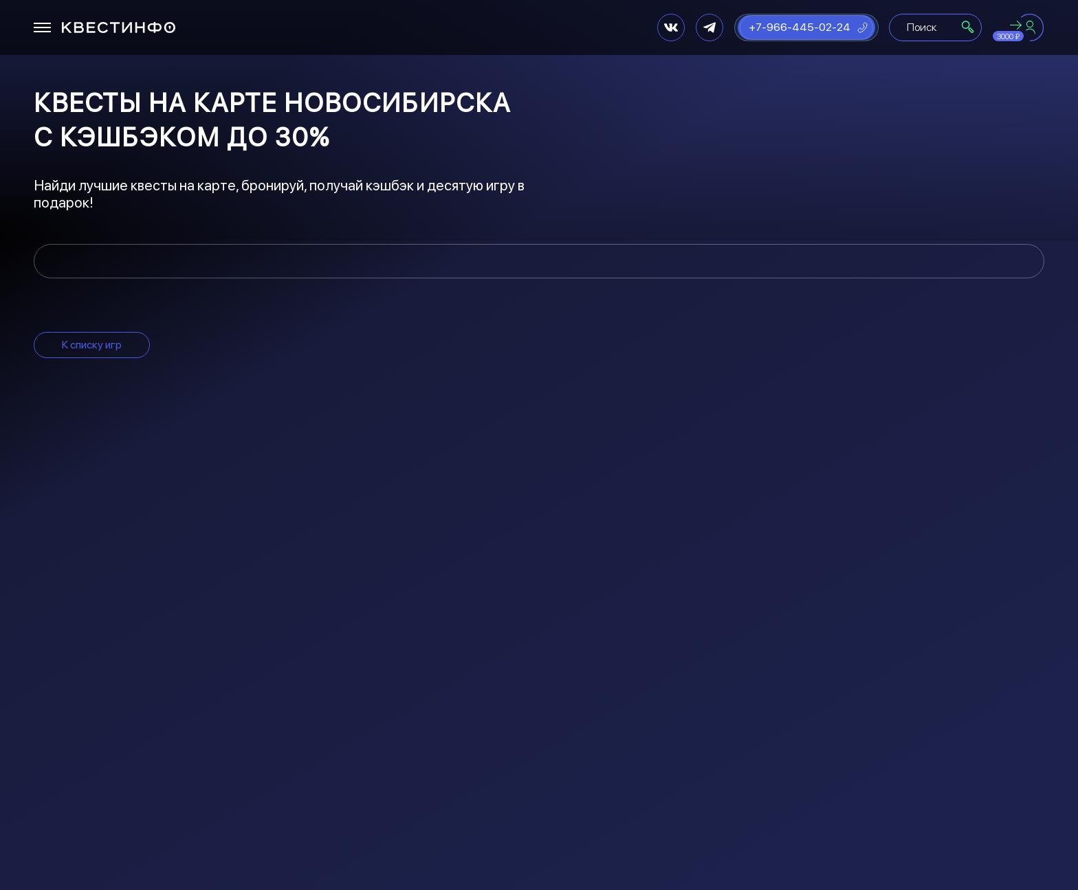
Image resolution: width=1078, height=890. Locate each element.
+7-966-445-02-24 (799, 27)
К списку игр (92, 344)
